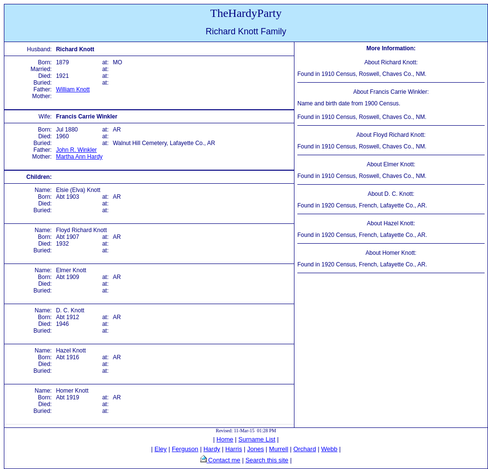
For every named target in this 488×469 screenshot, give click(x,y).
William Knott (73, 89)
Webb (329, 449)
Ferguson (185, 449)
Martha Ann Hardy (79, 156)
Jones (255, 449)
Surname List (257, 439)
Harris (233, 449)
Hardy (211, 449)
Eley (160, 449)
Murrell (278, 449)
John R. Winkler (76, 150)
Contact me (223, 460)
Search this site (266, 460)
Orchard (304, 449)
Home (225, 439)
